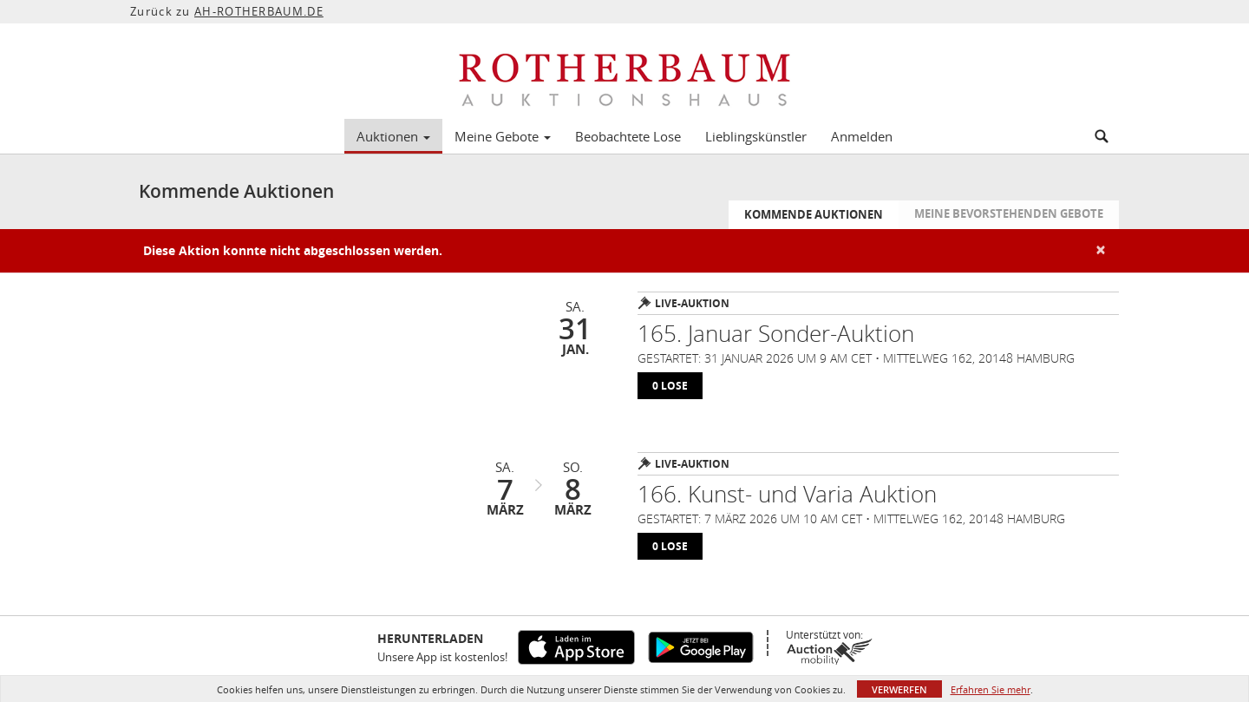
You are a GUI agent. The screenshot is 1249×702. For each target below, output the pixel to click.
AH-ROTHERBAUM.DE (259, 11)
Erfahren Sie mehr (990, 689)
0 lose (670, 385)
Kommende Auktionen (813, 214)
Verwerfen (899, 689)
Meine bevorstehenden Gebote (1008, 213)
